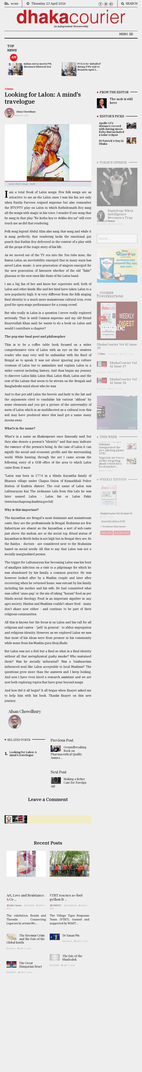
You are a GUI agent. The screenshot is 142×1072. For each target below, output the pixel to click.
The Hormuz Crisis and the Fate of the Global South (25, 945)
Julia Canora (15, 909)
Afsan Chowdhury (26, 111)
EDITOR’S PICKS (112, 116)
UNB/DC (57, 911)
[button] (126, 34)
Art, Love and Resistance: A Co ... (25, 901)
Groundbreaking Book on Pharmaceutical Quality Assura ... (68, 754)
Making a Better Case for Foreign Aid (68, 784)
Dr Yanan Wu (70, 942)
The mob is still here (121, 100)
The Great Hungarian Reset (30, 971)
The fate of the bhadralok (72, 965)
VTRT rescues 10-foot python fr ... (66, 903)
